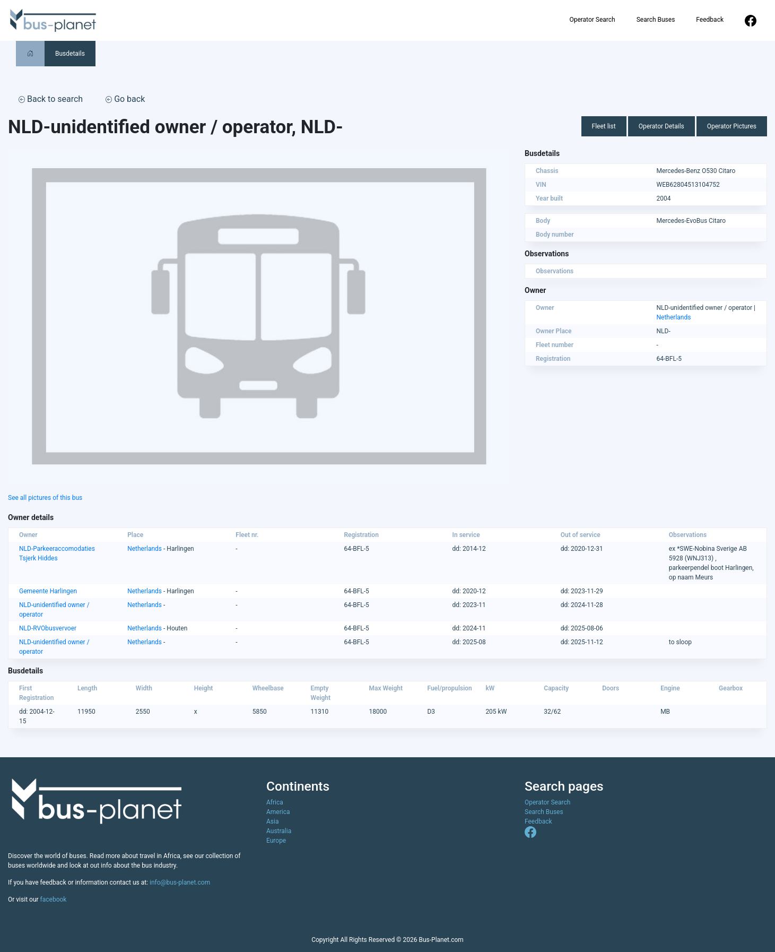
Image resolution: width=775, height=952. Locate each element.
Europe (276, 840)
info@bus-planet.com (180, 882)
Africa (274, 802)
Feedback (710, 19)
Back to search (51, 99)
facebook (53, 899)
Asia (272, 821)
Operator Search (592, 19)
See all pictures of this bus (45, 497)
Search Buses (656, 19)
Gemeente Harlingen (48, 591)
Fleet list (604, 126)
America (278, 812)
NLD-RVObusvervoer (47, 628)
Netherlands (674, 317)
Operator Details (661, 126)
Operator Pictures (731, 126)
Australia (278, 831)
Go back (125, 99)
